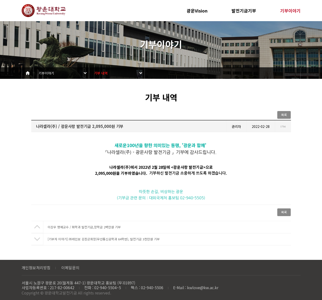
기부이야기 (290, 10)
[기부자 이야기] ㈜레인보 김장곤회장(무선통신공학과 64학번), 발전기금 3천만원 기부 (104, 239)
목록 (284, 114)
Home (27, 73)
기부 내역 (100, 73)
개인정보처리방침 (36, 267)
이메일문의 (70, 267)
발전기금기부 (244, 10)
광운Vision (197, 10)
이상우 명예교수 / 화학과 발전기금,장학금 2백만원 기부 (84, 227)
